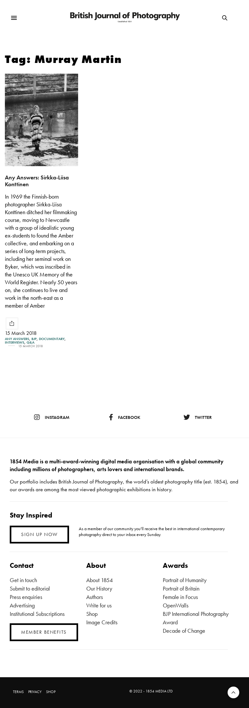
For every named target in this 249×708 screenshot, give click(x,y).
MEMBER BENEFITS (44, 632)
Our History (99, 588)
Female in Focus (180, 597)
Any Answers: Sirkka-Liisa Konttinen (37, 181)
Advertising (22, 605)
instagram (51, 417)
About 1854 (99, 580)
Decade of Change (184, 630)
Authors (94, 597)
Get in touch (23, 580)
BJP (34, 339)
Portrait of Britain (181, 588)
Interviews (14, 342)
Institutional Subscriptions (37, 613)
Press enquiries (26, 597)
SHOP (50, 691)
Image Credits (101, 622)
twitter (198, 417)
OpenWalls (175, 605)
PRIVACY (35, 691)
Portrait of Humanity (185, 580)
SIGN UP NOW (39, 534)
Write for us (99, 605)
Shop (92, 613)
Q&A (30, 342)
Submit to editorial (30, 588)
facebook (124, 417)
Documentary (52, 339)
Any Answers (17, 339)
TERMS (18, 691)
